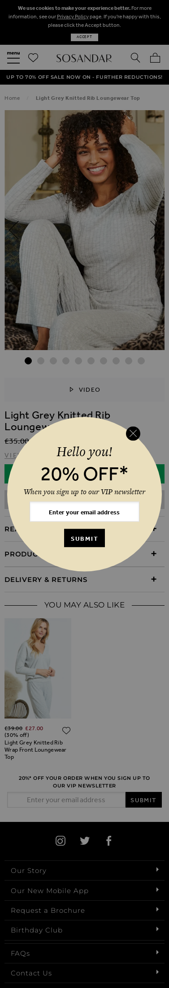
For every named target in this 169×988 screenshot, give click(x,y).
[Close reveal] (133, 434)
